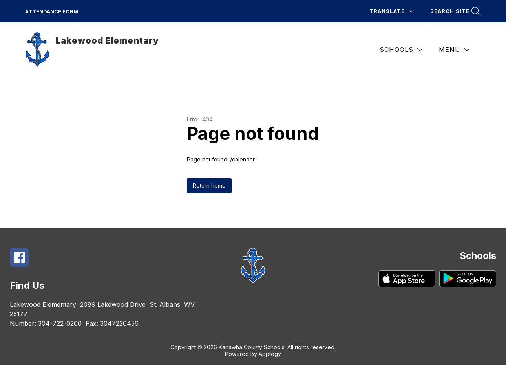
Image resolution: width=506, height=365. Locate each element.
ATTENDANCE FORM (51, 11)
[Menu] (454, 50)
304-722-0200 (60, 323)
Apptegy (270, 353)
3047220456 (119, 323)
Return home (209, 185)
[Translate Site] (391, 11)
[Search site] (454, 11)
